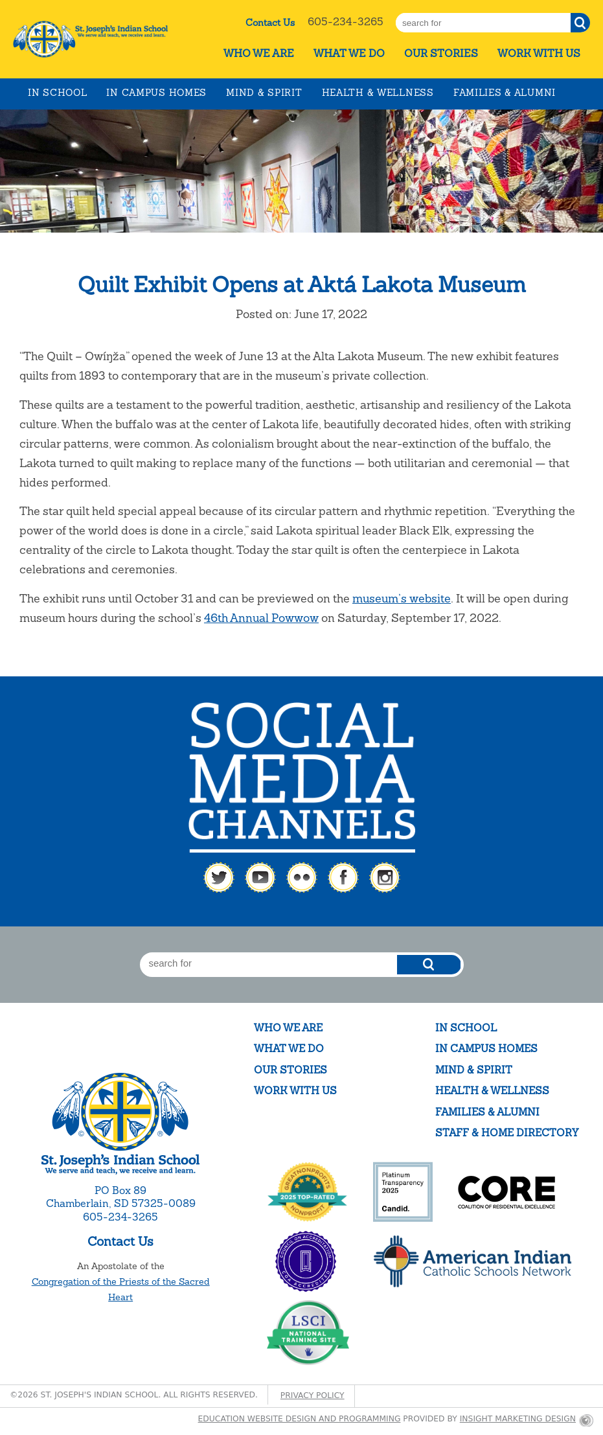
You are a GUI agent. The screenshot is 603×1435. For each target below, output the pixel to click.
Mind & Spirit (264, 92)
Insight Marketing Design (518, 1418)
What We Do (349, 53)
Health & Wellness (378, 92)
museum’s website (401, 598)
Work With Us (538, 53)
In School (57, 92)
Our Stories (441, 53)
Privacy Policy (312, 1395)
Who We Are (258, 53)
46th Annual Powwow (261, 618)
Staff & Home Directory (506, 1132)
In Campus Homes (156, 92)
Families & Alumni (504, 92)
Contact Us (270, 23)
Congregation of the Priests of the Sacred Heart (121, 1289)
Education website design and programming (299, 1418)
